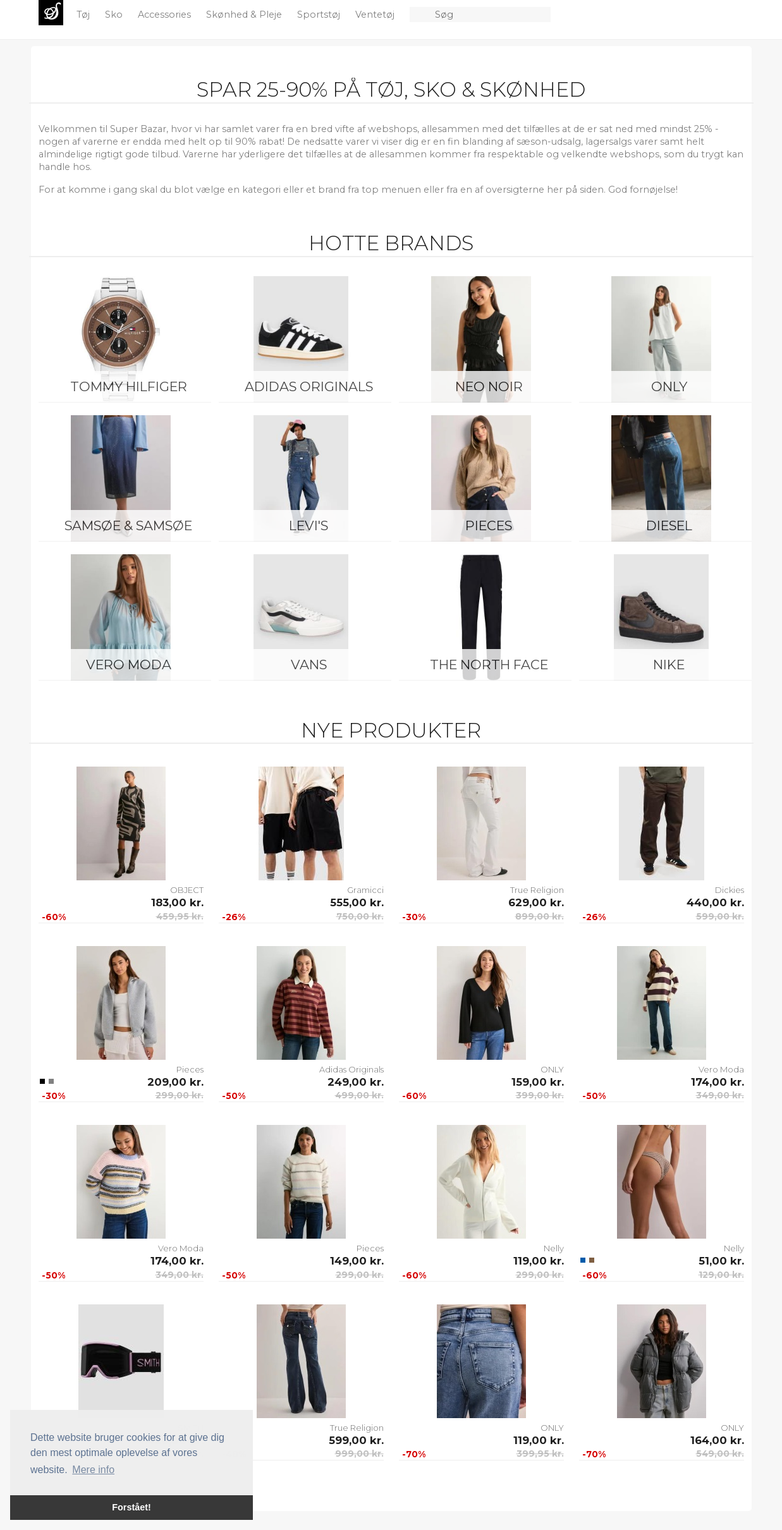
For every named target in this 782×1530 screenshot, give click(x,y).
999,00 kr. (359, 1453)
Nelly (554, 1248)
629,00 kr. (536, 902)
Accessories (165, 14)
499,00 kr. (359, 1095)
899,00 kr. (539, 916)
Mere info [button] (93, 1469)
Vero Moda (128, 664)
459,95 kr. (180, 916)
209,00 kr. (175, 1082)
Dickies (729, 890)
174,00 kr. (717, 1082)
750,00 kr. (360, 916)
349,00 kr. (720, 1095)
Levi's (308, 525)
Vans (309, 664)
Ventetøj (376, 14)
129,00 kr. (721, 1275)
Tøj (84, 14)
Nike (669, 664)
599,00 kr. (720, 916)
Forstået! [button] (131, 1507)
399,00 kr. (540, 1095)
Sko (115, 14)
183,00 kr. (177, 902)
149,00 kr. (357, 1260)
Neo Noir (489, 386)
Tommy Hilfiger (128, 386)
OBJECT (187, 890)
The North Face (489, 664)
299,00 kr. (180, 1095)
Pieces (488, 525)
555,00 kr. (357, 902)
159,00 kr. (537, 1082)
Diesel (669, 525)
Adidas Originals (309, 386)
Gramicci (365, 890)
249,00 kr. (355, 1082)
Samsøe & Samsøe (128, 525)
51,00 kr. (721, 1260)
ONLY (669, 386)
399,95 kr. (540, 1453)
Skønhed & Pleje (245, 14)
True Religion (537, 890)
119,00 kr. (538, 1260)
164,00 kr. (717, 1440)
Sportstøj (320, 14)
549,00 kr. (720, 1453)
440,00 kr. (715, 902)
